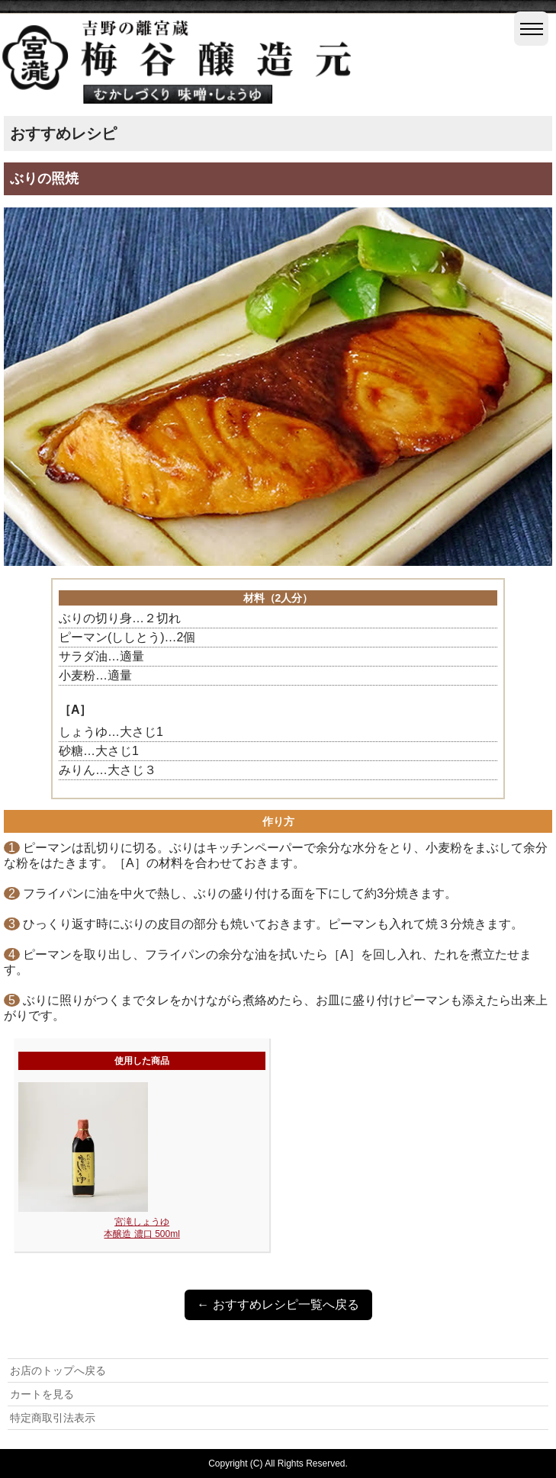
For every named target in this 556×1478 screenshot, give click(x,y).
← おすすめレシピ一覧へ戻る (277, 1304)
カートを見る (42, 1394)
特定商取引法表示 (52, 1418)
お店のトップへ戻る (58, 1370)
